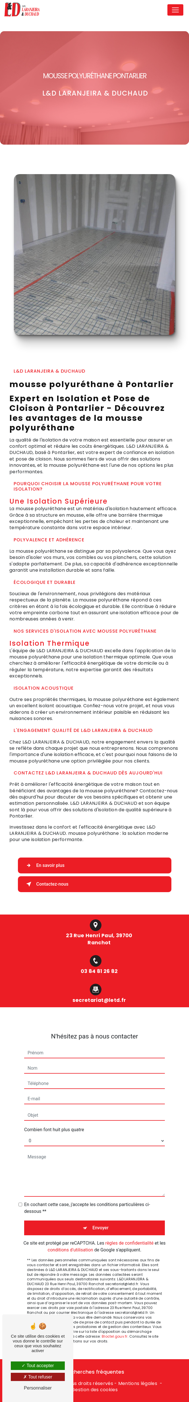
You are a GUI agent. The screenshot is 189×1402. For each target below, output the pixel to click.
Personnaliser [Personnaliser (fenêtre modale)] (38, 1388)
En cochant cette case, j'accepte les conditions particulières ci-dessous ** (87, 1193)
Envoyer (100, 1212)
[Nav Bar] (175, 10)
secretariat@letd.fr (99, 985)
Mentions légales (137, 1383)
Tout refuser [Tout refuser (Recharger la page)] (37, 1376)
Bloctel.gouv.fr (115, 1321)
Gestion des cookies (94, 1390)
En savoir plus (44, 865)
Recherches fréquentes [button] (94, 1372)
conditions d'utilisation (70, 1235)
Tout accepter (38, 1365)
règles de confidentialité (129, 1228)
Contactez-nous (46, 884)
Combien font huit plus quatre (54, 1114)
